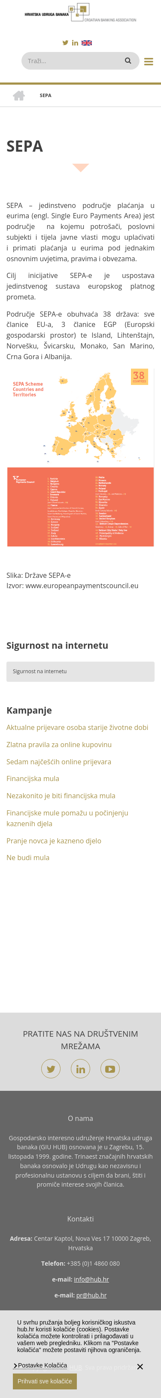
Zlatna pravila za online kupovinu (59, 744)
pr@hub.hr (91, 1295)
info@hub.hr (91, 1279)
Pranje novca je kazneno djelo (53, 841)
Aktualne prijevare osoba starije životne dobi (77, 727)
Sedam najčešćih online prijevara (58, 761)
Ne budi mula (27, 857)
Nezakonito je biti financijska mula (60, 795)
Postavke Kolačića (41, 1365)
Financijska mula (32, 778)
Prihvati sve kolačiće (45, 1381)
